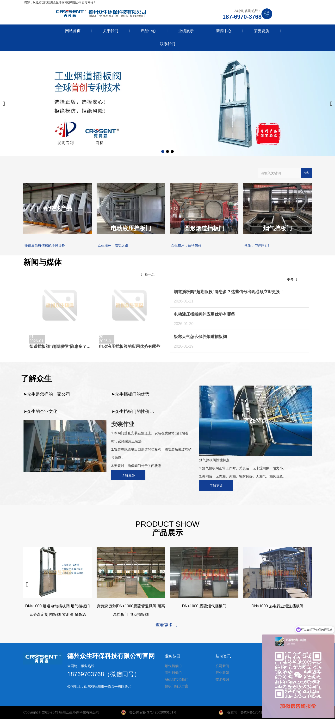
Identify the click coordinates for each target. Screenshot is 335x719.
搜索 (306, 173)
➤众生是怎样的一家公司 (46, 394)
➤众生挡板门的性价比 (132, 411)
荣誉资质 (261, 31)
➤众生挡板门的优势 (130, 394)
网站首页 (73, 31)
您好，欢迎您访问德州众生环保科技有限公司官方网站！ (60, 2)
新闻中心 (223, 31)
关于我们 (110, 31)
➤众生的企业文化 (40, 411)
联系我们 (167, 44)
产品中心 (148, 31)
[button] (162, 151)
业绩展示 (186, 31)
